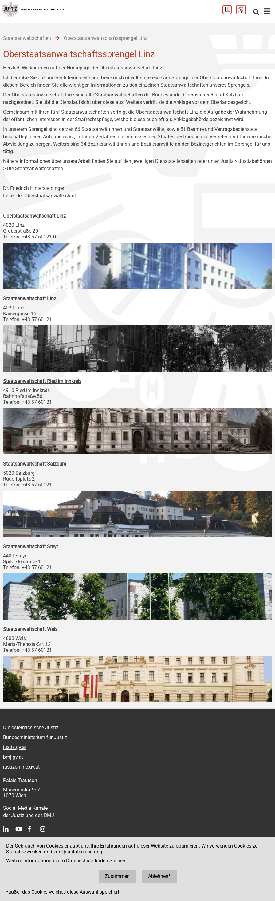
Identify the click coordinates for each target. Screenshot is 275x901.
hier (121, 861)
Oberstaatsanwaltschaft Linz (34, 216)
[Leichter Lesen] (229, 12)
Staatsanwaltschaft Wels (30, 629)
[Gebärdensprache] (243, 12)
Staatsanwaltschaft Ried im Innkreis (42, 381)
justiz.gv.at (14, 747)
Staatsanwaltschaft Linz (29, 298)
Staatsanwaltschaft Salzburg (34, 464)
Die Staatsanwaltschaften (35, 168)
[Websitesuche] (256, 12)
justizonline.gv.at (21, 767)
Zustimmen (117, 876)
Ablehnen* (159, 876)
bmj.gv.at (13, 757)
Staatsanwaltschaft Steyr (30, 546)
